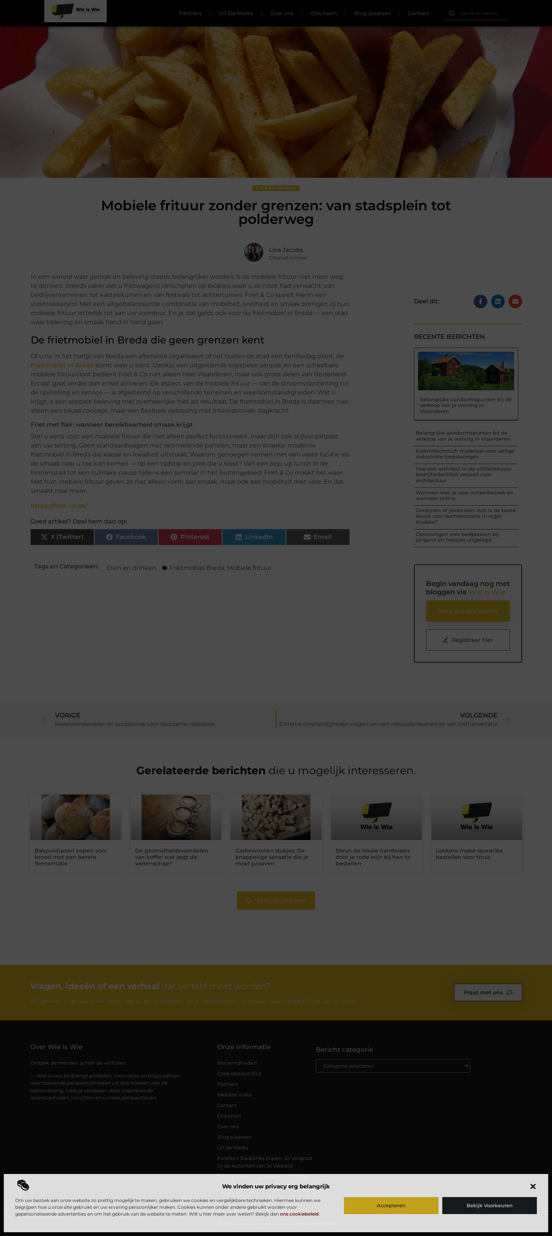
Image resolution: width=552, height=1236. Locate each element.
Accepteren (391, 1205)
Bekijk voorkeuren (489, 1205)
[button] (533, 1186)
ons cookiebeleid (299, 1214)
